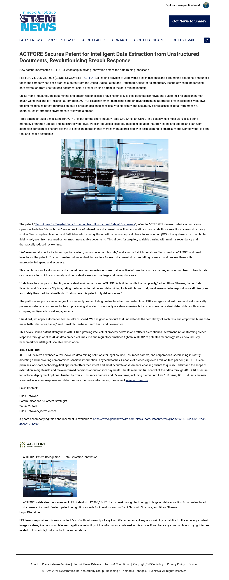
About (34, 564)
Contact (120, 40)
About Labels (94, 40)
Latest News (30, 40)
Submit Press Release (87, 564)
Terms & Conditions (117, 564)
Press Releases (62, 40)
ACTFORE (90, 78)
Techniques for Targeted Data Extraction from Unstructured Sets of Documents (85, 224)
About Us (141, 40)
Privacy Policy (176, 564)
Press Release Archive (56, 564)
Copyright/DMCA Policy (148, 564)
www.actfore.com (137, 380)
